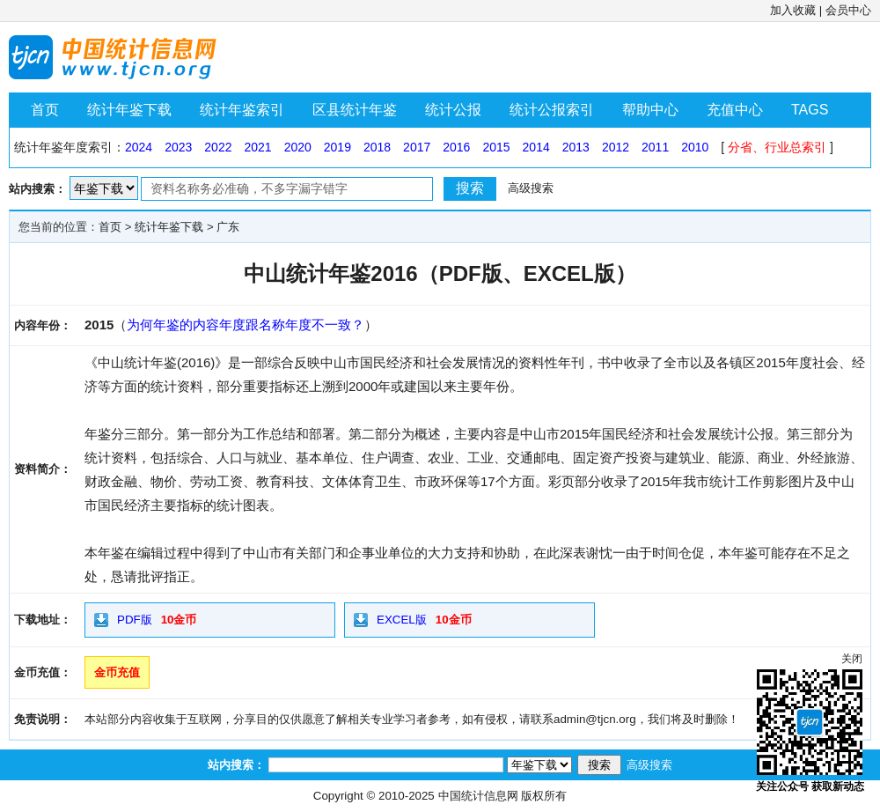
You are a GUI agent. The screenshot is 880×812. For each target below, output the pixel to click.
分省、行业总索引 (777, 147)
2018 (377, 147)
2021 (257, 147)
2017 (416, 147)
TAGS (809, 109)
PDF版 (134, 619)
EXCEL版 (402, 619)
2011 (655, 147)
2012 (615, 147)
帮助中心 (650, 109)
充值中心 (735, 109)
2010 (694, 147)
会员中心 (848, 10)
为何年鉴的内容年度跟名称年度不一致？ (245, 324)
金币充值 (117, 672)
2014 (536, 147)
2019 (337, 147)
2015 (496, 147)
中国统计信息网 (478, 795)
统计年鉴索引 (242, 109)
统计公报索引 (552, 109)
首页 (45, 109)
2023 (178, 147)
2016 (456, 147)
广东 (227, 226)
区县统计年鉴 (354, 109)
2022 (217, 147)
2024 (138, 147)
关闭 (851, 659)
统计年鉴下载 (129, 109)
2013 (576, 147)
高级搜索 (531, 188)
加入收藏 (793, 10)
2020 (298, 147)
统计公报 (453, 109)
